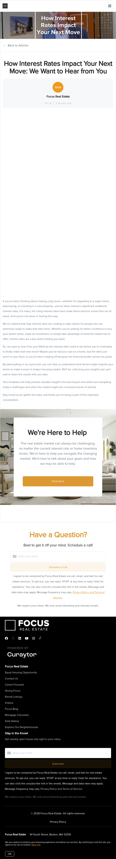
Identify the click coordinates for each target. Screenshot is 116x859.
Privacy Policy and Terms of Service (61, 789)
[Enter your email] (61, 556)
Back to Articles (18, 45)
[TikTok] (40, 638)
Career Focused (14, 685)
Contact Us (11, 678)
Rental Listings (13, 697)
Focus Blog (11, 709)
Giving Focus (12, 691)
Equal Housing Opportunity (21, 672)
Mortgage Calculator (17, 715)
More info (36, 844)
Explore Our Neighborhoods (21, 727)
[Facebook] (6, 638)
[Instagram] (33, 638)
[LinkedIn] (19, 638)
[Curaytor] (22, 658)
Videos (9, 703)
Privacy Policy (58, 822)
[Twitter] (13, 638)
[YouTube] (26, 638)
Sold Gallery (12, 721)
